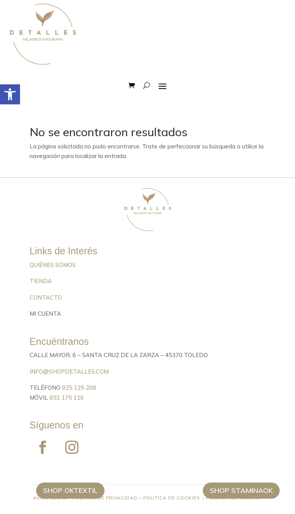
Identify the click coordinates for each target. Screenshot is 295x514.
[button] (10, 94)
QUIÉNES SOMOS (53, 265)
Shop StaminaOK (241, 490)
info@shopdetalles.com (69, 371)
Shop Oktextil (70, 490)
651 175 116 (67, 397)
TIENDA (41, 281)
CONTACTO (46, 297)
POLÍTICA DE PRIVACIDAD (105, 498)
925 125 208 (79, 387)
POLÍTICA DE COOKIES (171, 498)
